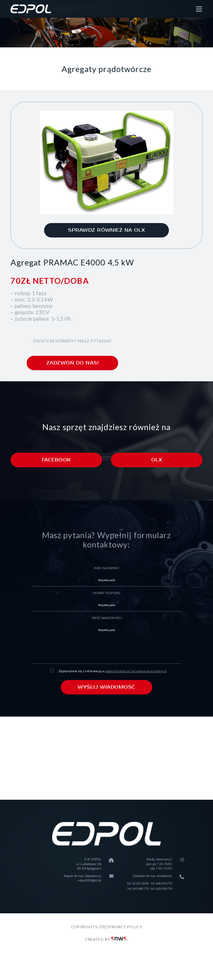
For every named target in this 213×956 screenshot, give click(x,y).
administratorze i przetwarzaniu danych (136, 671)
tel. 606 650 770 (161, 883)
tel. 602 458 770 (161, 888)
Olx (156, 460)
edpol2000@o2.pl (89, 880)
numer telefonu (106, 593)
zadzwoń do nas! (72, 363)
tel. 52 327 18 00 (138, 883)
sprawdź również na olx (106, 230)
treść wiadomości (106, 618)
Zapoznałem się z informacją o (113, 671)
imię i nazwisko (106, 568)
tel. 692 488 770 (138, 888)
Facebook (56, 460)
